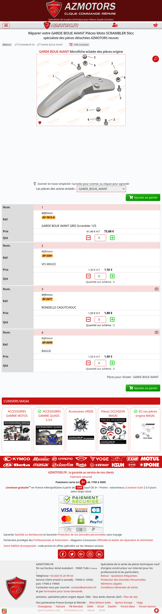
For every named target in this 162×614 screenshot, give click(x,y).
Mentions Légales (111, 583)
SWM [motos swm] (90, 606)
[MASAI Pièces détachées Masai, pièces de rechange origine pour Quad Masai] (145, 431)
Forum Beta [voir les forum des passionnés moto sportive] (128, 606)
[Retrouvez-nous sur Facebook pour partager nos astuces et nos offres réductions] (63, 554)
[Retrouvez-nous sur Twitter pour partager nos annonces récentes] (72, 554)
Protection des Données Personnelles (123, 579)
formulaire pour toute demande (63, 591)
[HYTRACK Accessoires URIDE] (81, 427)
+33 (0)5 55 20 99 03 (61, 575)
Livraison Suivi (134, 487)
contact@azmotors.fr (83, 587)
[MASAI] (49, 435)
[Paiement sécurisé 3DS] (81, 514)
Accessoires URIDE (81, 411)
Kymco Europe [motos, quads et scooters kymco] (123, 602)
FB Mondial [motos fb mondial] (76, 606)
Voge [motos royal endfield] (140, 602)
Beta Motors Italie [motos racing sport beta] (100, 602)
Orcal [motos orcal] (100, 606)
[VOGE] (17, 431)
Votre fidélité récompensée (20, 545)
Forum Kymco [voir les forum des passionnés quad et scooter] (147, 606)
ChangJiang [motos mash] (44, 606)
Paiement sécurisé (81, 476)
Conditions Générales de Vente (119, 587)
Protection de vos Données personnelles (81, 534)
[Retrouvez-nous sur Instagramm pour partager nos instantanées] (90, 554)
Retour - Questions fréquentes (119, 575)
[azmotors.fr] (61, 25)
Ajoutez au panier (143, 197)
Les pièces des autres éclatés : (56, 189)
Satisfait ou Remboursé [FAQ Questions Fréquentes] (29, 534)
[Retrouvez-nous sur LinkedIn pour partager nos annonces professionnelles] (99, 554)
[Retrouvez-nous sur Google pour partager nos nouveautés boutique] (81, 554)
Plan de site (131, 596)
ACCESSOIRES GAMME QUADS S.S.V (49, 415)
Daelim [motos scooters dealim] (112, 606)
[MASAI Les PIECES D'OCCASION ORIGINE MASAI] (113, 431)
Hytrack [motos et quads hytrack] (60, 606)
